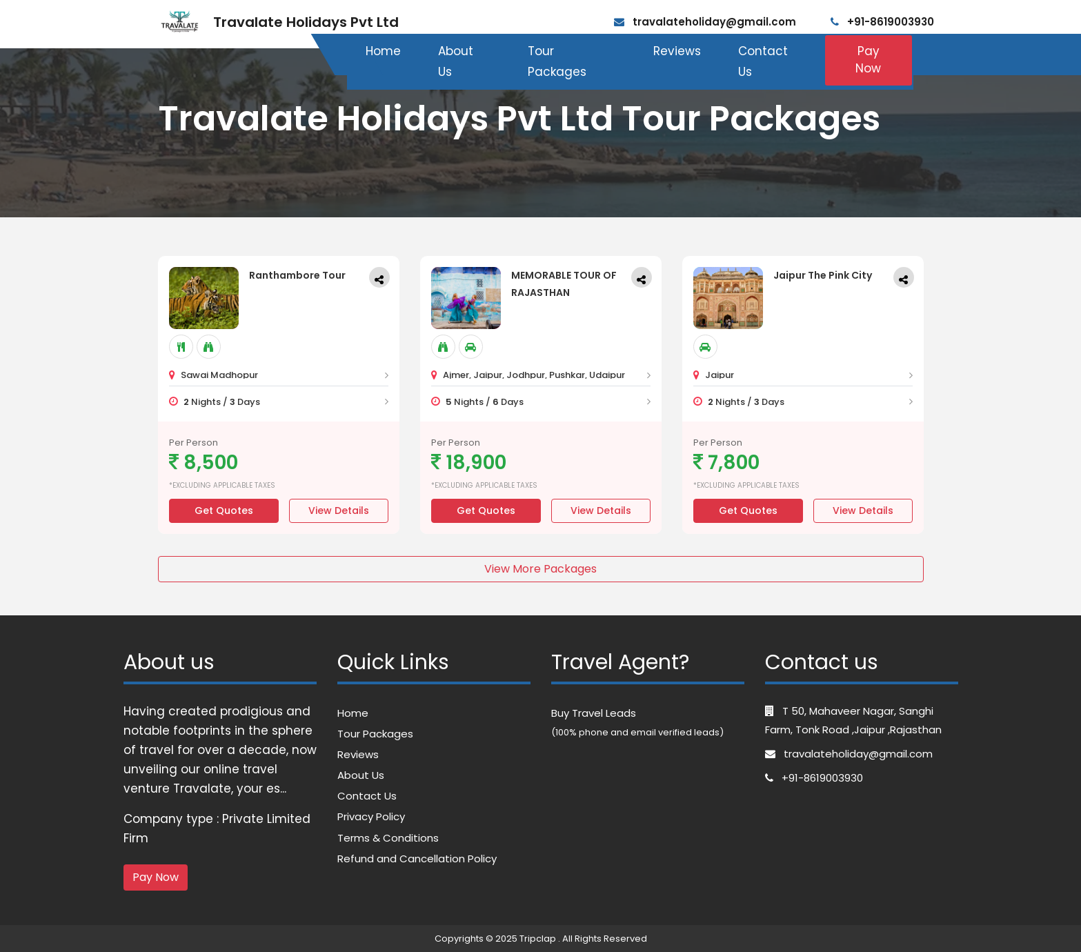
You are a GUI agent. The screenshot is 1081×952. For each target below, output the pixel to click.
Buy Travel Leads (593, 713)
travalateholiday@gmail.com (705, 21)
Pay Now (868, 60)
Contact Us (763, 62)
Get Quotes (224, 510)
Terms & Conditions (388, 838)
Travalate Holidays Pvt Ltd (306, 22)
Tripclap (537, 938)
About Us (455, 62)
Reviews (677, 51)
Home (383, 51)
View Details (338, 510)
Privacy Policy (371, 816)
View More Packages (540, 569)
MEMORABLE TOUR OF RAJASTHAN (564, 283)
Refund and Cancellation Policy (417, 858)
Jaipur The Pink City (822, 275)
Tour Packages (557, 62)
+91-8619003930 (882, 21)
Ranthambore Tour (297, 275)
